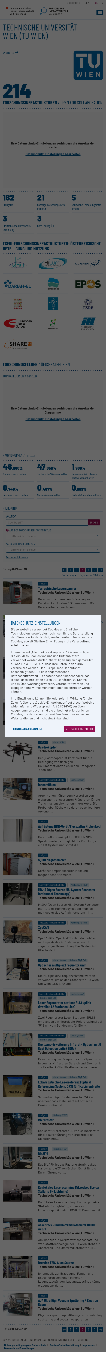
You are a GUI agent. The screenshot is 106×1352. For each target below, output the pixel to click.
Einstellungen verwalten (27, 728)
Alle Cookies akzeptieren (79, 728)
